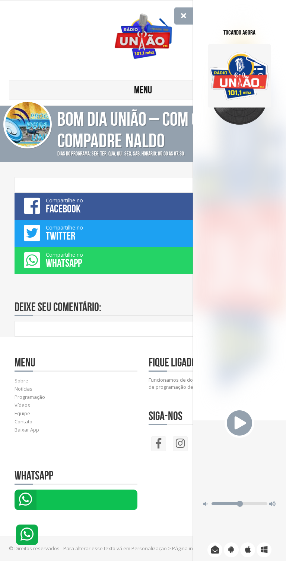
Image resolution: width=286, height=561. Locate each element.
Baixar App (27, 429)
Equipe (22, 413)
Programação (30, 397)
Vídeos (22, 405)
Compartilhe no (143, 205)
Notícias (23, 388)
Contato (23, 421)
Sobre (21, 380)
